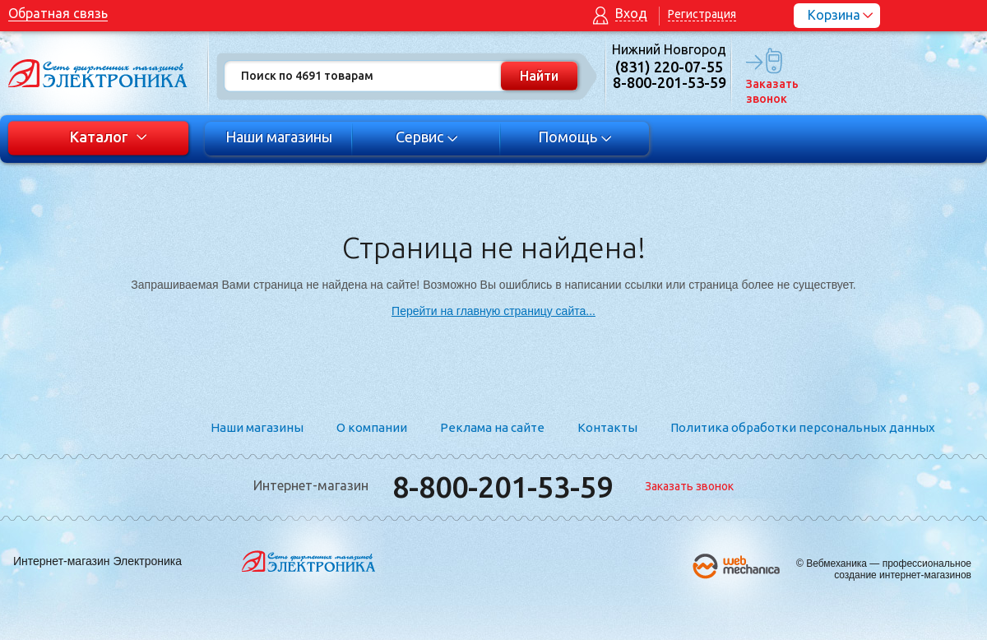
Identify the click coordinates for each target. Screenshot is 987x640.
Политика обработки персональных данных (802, 427)
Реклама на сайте (492, 427)
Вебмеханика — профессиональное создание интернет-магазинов (888, 569)
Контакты (607, 427)
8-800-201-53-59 (502, 486)
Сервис (427, 136)
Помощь (575, 136)
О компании (371, 427)
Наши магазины (278, 136)
